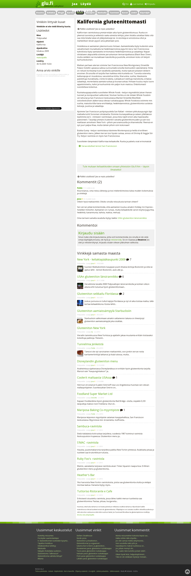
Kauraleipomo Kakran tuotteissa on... (130, 546)
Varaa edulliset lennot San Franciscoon (99, 146)
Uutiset (50, 571)
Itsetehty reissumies (45, 535)
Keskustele (82, 11)
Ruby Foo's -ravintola (90, 459)
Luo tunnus (136, 4)
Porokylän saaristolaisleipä (48, 538)
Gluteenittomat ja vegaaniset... (89, 543)
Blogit (61, 12)
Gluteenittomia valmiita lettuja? (50, 556)
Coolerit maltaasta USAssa (94, 377)
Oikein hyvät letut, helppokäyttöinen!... (130, 554)
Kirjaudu (150, 4)
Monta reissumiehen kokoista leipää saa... (132, 535)
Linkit (134, 12)
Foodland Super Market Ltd (94, 394)
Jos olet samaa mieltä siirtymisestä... (130, 541)
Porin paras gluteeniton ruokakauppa (91, 556)
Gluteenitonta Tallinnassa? (48, 553)
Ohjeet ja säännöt (81, 571)
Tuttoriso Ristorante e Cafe (94, 491)
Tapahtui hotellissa (45, 543)
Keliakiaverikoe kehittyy (47, 546)
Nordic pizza (81, 538)
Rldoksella (42, 548)
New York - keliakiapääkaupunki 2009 (101, 259)
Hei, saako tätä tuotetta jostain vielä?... (131, 551)
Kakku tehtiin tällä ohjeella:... (127, 538)
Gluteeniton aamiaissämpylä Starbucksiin (104, 311)
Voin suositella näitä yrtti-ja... (127, 543)
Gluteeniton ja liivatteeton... (87, 541)
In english (92, 571)
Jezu (79, 199)
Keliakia (51, 12)
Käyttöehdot (58, 571)
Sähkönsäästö (114, 571)
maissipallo (42, 57)
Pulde (79, 188)
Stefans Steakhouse (84, 535)
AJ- (92, 332)
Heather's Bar (86, 475)
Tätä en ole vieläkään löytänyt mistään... (131, 557)
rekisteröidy (116, 239)
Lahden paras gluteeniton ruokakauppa (92, 558)
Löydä (86, 4)
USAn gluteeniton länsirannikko (132, 218)
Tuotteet (114, 12)
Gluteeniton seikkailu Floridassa (97, 294)
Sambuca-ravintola (89, 426)
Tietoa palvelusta (41, 571)
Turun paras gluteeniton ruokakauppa (91, 551)
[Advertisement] (115, 155)
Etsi (125, 4)
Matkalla (102, 12)
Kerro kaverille (69, 571)
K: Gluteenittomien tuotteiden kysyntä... (53, 541)
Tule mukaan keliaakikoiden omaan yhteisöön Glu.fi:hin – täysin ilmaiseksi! (116, 168)
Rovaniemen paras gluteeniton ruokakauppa (94, 548)
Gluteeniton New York (91, 328)
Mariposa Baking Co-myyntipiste (98, 410)
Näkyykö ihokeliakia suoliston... (50, 551)
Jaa (75, 4)
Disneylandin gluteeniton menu (97, 361)
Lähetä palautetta (102, 571)
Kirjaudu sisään (91, 232)
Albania (40, 558)
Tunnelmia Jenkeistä (90, 344)
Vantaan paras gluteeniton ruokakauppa (92, 553)
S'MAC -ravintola (87, 442)
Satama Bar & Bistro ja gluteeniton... (91, 546)
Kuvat (125, 12)
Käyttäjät (145, 12)
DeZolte (94, 398)
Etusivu (40, 12)
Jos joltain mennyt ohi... (125, 548)
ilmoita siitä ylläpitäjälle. (86, 515)
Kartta (70, 12)
